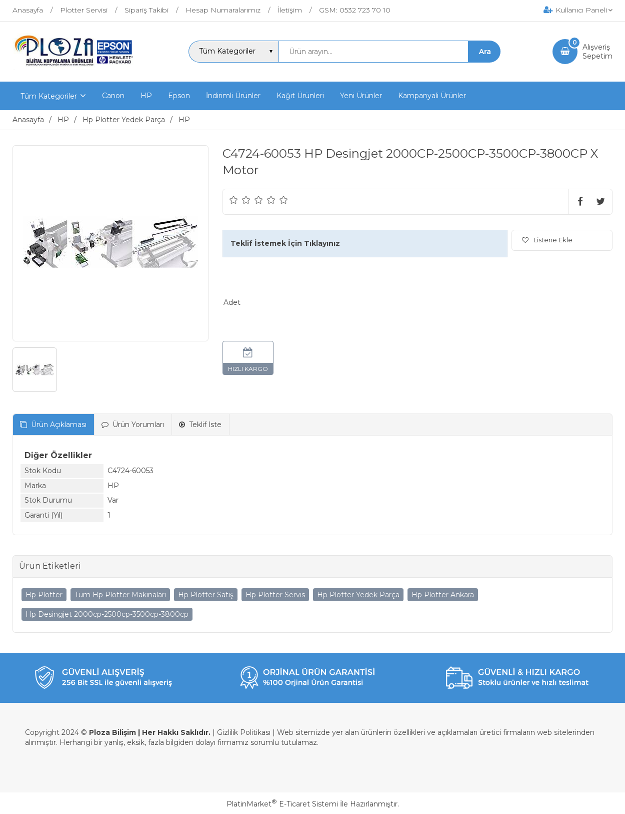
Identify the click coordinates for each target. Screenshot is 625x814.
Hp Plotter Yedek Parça (358, 594)
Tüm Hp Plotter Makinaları (120, 594)
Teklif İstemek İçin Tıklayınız (285, 243)
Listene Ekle (547, 240)
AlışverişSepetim (597, 52)
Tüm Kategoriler (48, 96)
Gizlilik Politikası (243, 732)
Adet (232, 302)
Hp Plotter (44, 594)
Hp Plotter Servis (275, 594)
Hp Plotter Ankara (443, 594)
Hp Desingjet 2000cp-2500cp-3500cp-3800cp (107, 614)
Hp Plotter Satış (206, 594)
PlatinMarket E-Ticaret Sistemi (282, 803)
